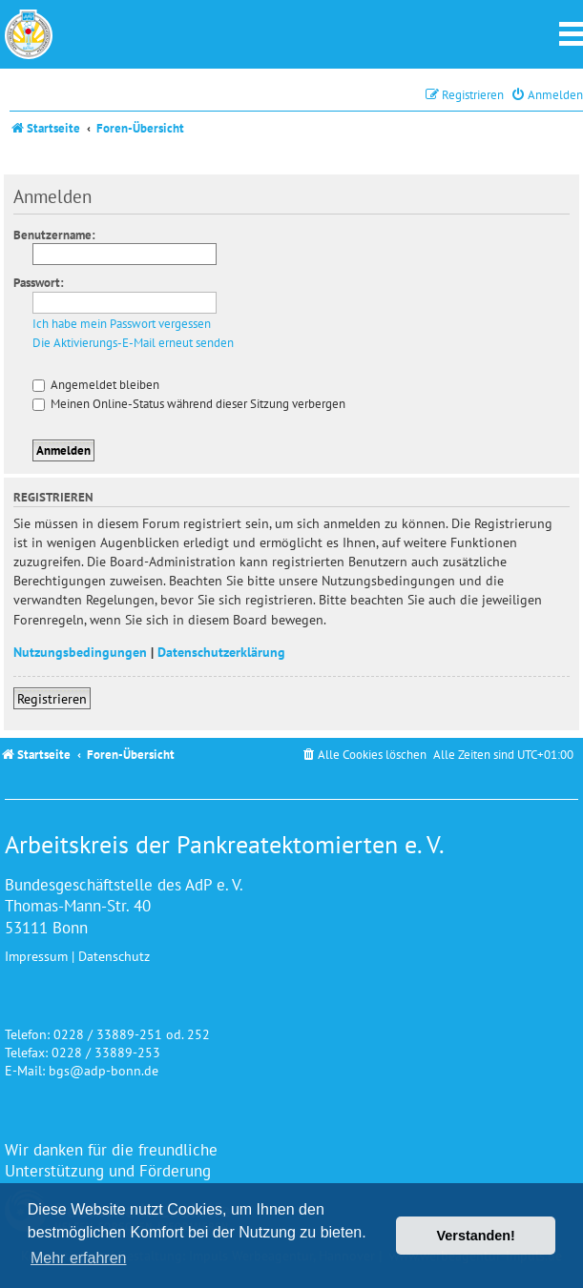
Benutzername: (54, 235)
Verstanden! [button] (476, 1235)
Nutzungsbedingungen (80, 652)
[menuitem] (546, 95)
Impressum (36, 956)
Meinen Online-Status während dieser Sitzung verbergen (188, 404)
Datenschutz (114, 956)
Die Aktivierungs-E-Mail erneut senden (133, 343)
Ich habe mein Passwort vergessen (121, 324)
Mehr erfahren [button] (79, 1258)
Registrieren (52, 698)
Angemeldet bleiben (95, 385)
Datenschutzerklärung (221, 652)
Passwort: (38, 283)
